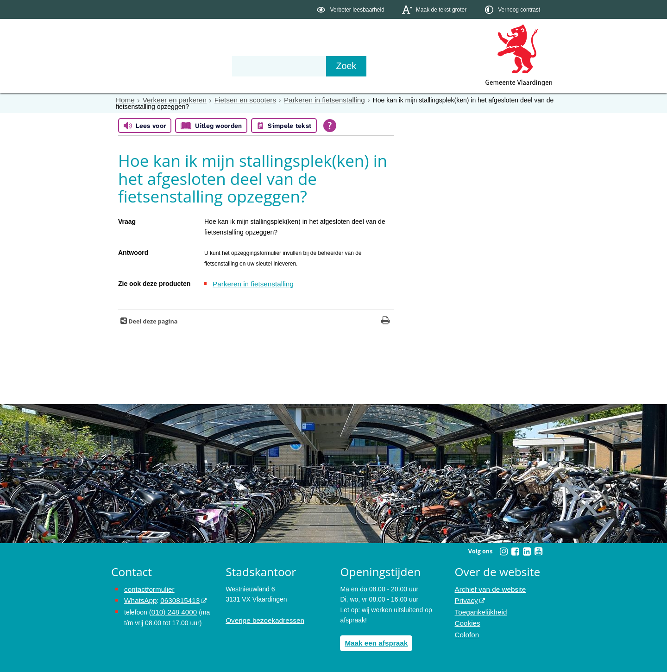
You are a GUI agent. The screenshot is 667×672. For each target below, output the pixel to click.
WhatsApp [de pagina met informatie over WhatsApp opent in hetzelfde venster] (139, 598)
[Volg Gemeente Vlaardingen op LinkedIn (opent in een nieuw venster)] (527, 550)
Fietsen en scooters (236, 99)
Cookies (466, 618)
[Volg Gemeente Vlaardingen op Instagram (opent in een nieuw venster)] (503, 550)
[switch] (351, 9)
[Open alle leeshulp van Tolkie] (329, 125)
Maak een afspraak (374, 641)
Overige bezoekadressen (262, 618)
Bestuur (197, 65)
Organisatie (253, 65)
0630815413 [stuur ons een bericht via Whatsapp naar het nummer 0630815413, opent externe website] (175, 598)
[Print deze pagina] (385, 320)
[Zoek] (433, 66)
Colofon (466, 629)
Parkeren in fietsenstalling (309, 99)
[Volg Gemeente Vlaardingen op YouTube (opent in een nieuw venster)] (538, 550)
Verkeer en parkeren (170, 99)
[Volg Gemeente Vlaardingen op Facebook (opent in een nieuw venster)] (515, 550)
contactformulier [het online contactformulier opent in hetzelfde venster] (147, 587)
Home (124, 99)
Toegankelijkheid (479, 608)
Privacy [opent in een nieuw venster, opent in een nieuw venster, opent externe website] (465, 598)
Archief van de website (487, 587)
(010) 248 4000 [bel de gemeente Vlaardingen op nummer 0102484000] (171, 608)
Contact (308, 65)
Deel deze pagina (152, 320)
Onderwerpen (138, 65)
